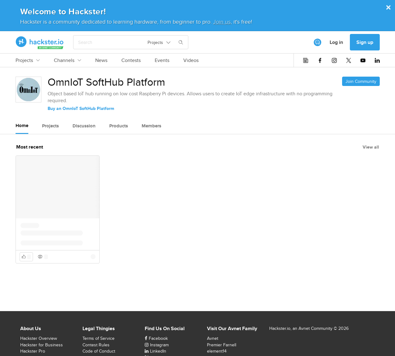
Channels (67, 60)
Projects (28, 60)
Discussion (84, 125)
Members (151, 125)
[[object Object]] (317, 42)
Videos (191, 60)
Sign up (364, 42)
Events (162, 60)
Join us (222, 22)
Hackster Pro (32, 351)
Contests (131, 60)
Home (22, 125)
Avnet (212, 338)
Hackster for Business (41, 345)
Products (118, 125)
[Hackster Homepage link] (40, 42)
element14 (217, 351)
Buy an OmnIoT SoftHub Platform (81, 108)
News (101, 60)
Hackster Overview (38, 338)
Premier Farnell (221, 345)
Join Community (361, 81)
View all (371, 147)
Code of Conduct (98, 351)
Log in (336, 42)
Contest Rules (96, 345)
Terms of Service (98, 338)
